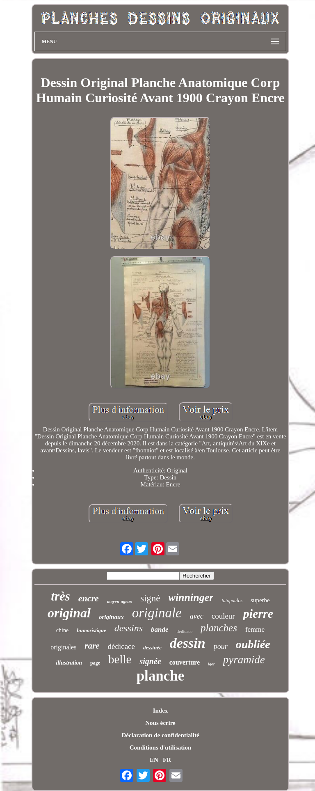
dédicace (121, 646)
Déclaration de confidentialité (160, 735)
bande (160, 629)
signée (150, 661)
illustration (69, 663)
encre (88, 598)
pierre (258, 613)
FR (167, 760)
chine (62, 630)
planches (219, 627)
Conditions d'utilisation (160, 747)
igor (211, 664)
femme (255, 629)
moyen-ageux (119, 601)
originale (157, 612)
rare (91, 646)
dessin (187, 643)
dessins (128, 628)
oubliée (253, 644)
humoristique (91, 630)
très (60, 596)
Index (160, 710)
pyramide (244, 659)
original (69, 612)
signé (150, 598)
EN (154, 760)
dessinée (152, 647)
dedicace (184, 631)
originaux (111, 617)
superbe (260, 600)
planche (161, 676)
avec (196, 616)
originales (63, 647)
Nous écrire (160, 723)
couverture (184, 662)
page (95, 663)
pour (221, 646)
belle (119, 659)
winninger (191, 597)
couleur (223, 616)
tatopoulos (231, 600)
